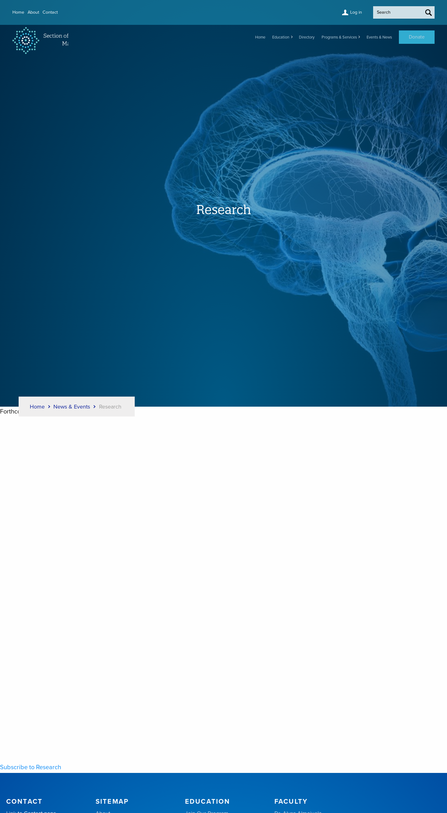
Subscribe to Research (30, 767)
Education (250, 37)
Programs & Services (324, 37)
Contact (60, 12)
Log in (341, 12)
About (39, 12)
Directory (283, 37)
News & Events (71, 406)
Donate (417, 37)
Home (19, 12)
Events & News (374, 37)
